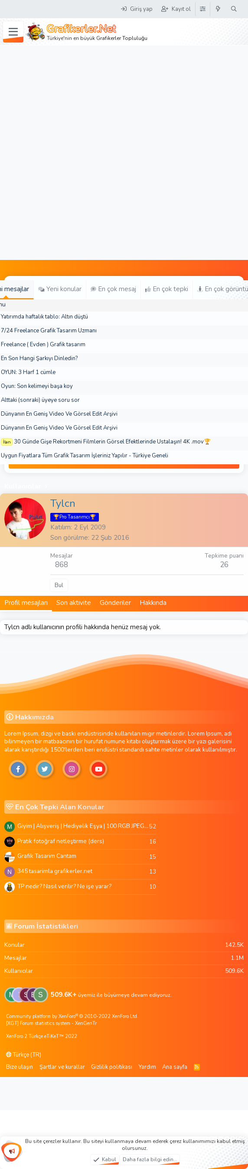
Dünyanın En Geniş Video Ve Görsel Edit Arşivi (59, 414)
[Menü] (13, 32)
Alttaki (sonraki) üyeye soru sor (40, 400)
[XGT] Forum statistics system (51, 1023)
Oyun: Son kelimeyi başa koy (37, 386)
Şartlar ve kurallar (62, 1067)
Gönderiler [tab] (115, 602)
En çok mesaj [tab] (113, 289)
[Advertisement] (103, 153)
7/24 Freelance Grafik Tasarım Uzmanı (49, 331)
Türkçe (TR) (23, 1055)
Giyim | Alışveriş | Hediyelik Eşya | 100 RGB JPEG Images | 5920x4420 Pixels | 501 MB (83, 826)
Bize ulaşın (19, 1067)
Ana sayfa (174, 1067)
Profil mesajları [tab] (26, 602)
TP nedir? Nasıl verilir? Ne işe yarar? (64, 886)
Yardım (147, 1067)
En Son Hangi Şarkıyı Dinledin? (39, 358)
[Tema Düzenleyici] (202, 9)
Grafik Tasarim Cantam (46, 856)
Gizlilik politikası (111, 1067)
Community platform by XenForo (72, 1016)
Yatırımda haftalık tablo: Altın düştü (44, 317)
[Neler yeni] (218, 9)
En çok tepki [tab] (166, 289)
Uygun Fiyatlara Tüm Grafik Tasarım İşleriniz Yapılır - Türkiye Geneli (84, 456)
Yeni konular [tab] (60, 289)
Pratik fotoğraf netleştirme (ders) (60, 841)
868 (61, 565)
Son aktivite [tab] (73, 602)
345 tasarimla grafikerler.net (54, 871)
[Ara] (234, 9)
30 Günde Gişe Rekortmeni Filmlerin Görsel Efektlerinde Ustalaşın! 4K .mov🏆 (112, 442)
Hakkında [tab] (153, 602)
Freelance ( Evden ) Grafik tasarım (43, 344)
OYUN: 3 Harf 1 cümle (28, 372)
